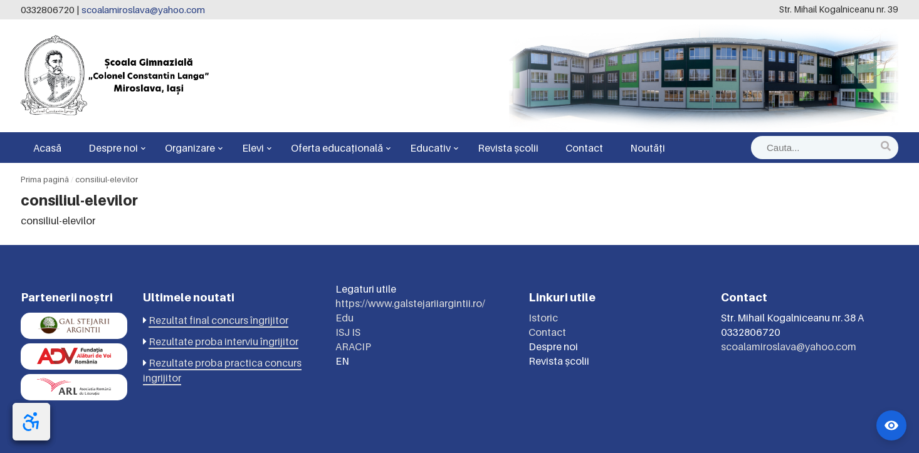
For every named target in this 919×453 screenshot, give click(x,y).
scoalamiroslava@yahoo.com (143, 9)
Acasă (47, 148)
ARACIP (353, 346)
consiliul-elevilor (106, 179)
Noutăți (647, 148)
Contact (584, 148)
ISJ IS (347, 332)
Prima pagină (45, 179)
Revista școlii (508, 148)
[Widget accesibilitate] (891, 425)
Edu (344, 318)
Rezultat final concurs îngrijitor (218, 320)
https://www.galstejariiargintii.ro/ (410, 303)
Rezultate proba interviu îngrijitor (223, 341)
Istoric (543, 318)
